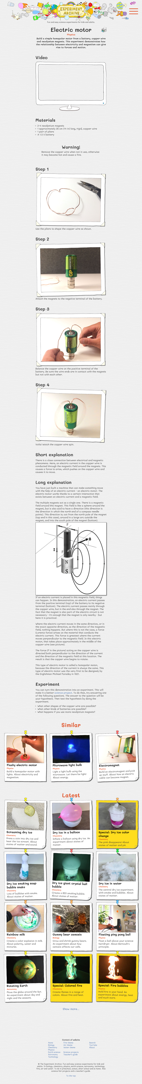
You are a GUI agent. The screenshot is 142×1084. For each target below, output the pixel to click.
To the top (71, 1076)
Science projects (71, 1052)
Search (92, 1043)
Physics (51, 1050)
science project (63, 692)
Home (50, 1043)
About (92, 1047)
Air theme (68, 1045)
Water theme (69, 1047)
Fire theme (68, 1043)
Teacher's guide (71, 1054)
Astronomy (53, 1054)
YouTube (93, 1045)
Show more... (71, 1009)
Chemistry (52, 1047)
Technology (53, 1057)
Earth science (54, 1052)
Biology (51, 1045)
